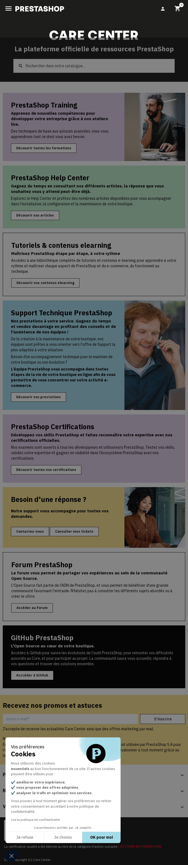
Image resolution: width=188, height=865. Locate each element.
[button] (11, 855)
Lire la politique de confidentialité (35, 820)
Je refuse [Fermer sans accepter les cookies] (24, 837)
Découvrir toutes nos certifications (46, 470)
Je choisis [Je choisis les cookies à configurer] (63, 837)
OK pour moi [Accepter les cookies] (101, 837)
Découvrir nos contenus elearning (45, 283)
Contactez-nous (30, 531)
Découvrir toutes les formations (43, 148)
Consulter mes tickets (74, 531)
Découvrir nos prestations (38, 397)
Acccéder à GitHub (32, 675)
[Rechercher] (94, 66)
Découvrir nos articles (35, 215)
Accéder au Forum (32, 608)
